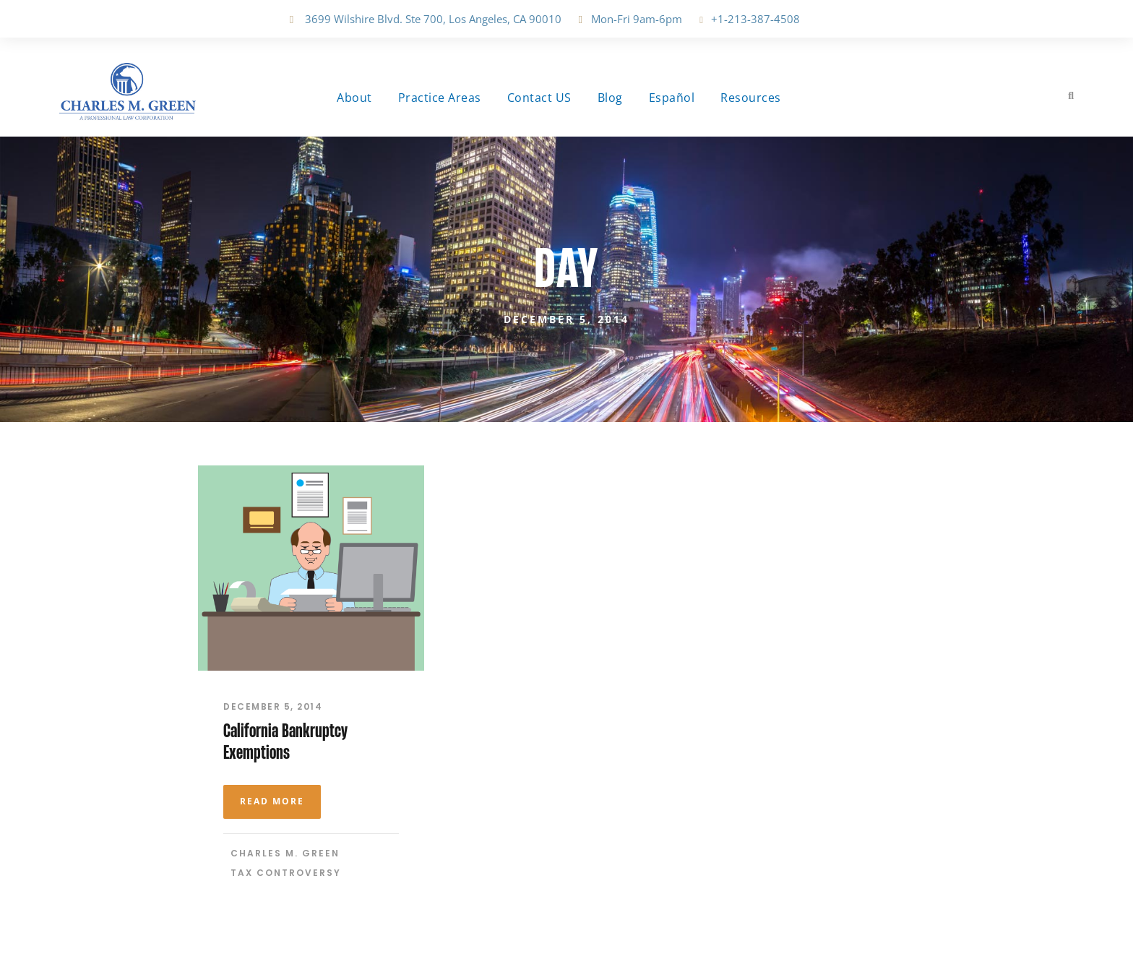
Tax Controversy (286, 873)
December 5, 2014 (272, 706)
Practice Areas (439, 98)
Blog (610, 98)
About (354, 98)
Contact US (539, 98)
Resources (750, 98)
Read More (272, 801)
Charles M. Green (285, 853)
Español (672, 98)
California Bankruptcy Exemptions (285, 741)
